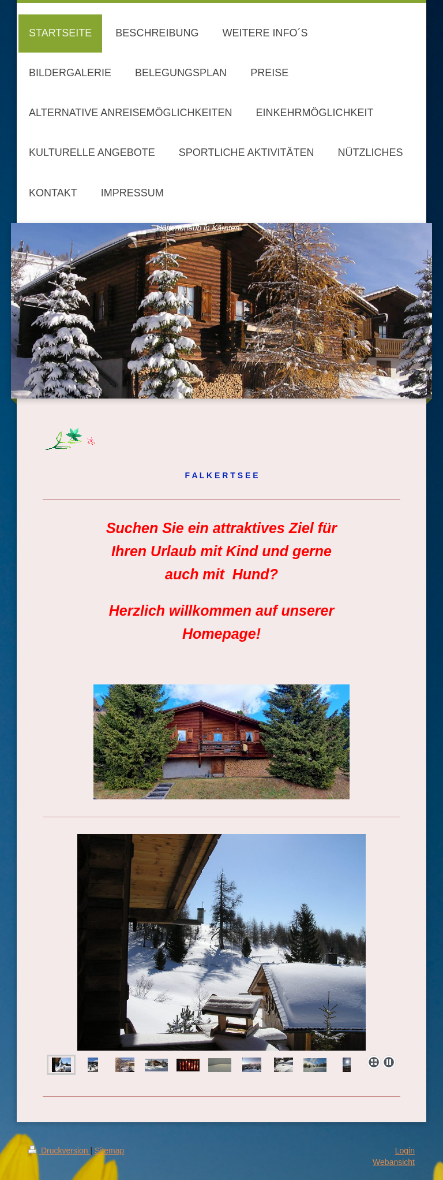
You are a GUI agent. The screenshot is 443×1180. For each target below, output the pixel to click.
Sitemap (109, 1150)
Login (405, 1150)
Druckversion (59, 1150)
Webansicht (394, 1162)
